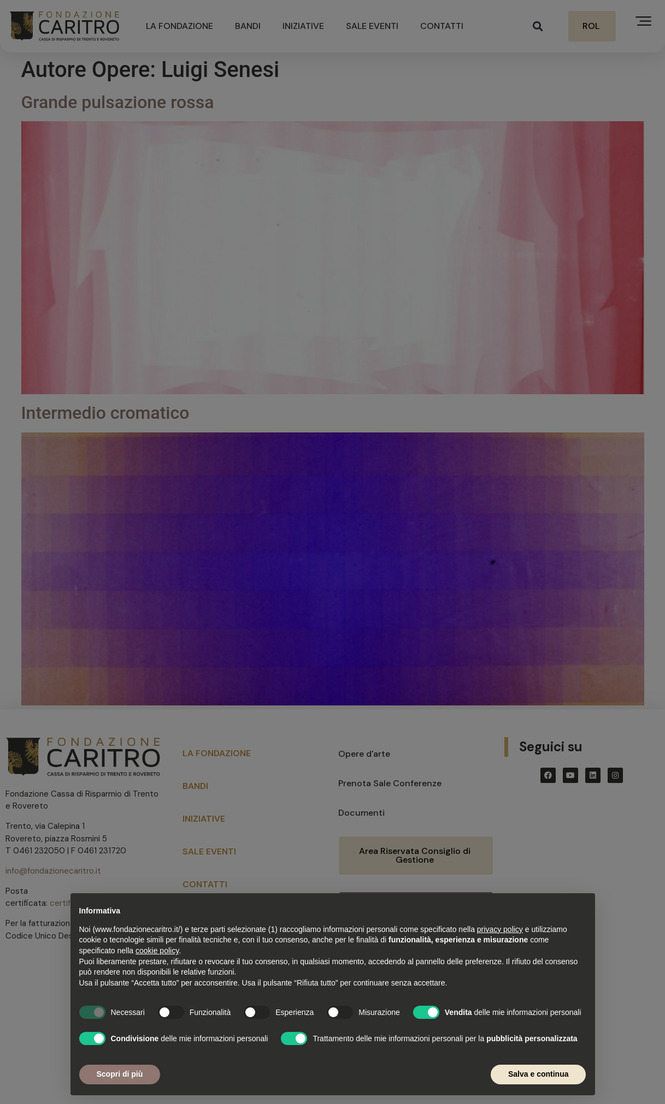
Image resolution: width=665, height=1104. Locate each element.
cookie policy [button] (157, 950)
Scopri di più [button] (120, 1074)
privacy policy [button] (500, 929)
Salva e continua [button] (538, 1074)
